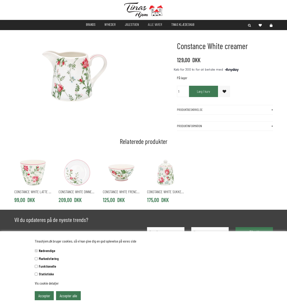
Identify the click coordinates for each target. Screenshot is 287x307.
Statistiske (46, 274)
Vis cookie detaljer (47, 283)
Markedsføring (49, 258)
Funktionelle (47, 266)
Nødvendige (47, 250)
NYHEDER (110, 24)
